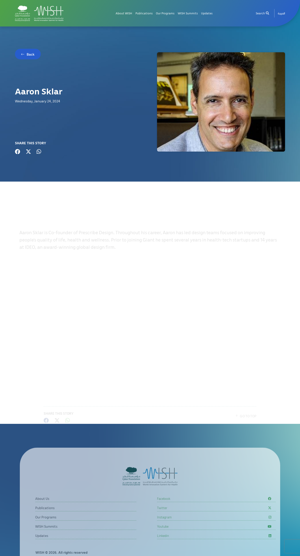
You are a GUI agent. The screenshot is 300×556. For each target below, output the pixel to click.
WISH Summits (188, 13)
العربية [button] (281, 13)
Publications (144, 13)
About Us (42, 507)
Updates (207, 13)
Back (31, 54)
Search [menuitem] (262, 13)
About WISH (124, 13)
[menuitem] (281, 13)
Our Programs (165, 13)
